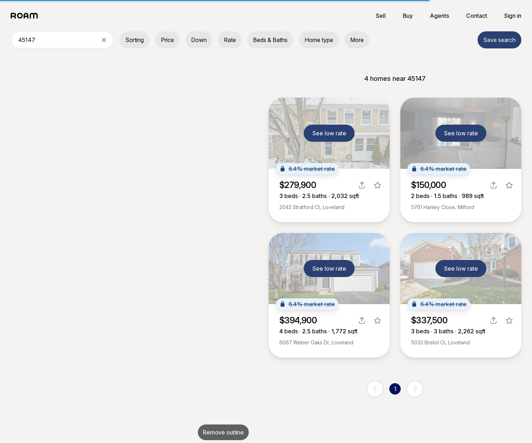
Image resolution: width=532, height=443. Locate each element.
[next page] (414, 388)
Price (167, 39)
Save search (499, 39)
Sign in (512, 15)
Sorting (134, 39)
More (357, 39)
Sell (381, 15)
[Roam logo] (26, 15)
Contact (476, 15)
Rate (230, 39)
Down (199, 39)
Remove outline (223, 432)
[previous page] (375, 388)
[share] (362, 185)
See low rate (329, 133)
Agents (439, 15)
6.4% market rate (307, 168)
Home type (319, 39)
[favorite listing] (377, 185)
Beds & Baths (270, 39)
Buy (408, 15)
